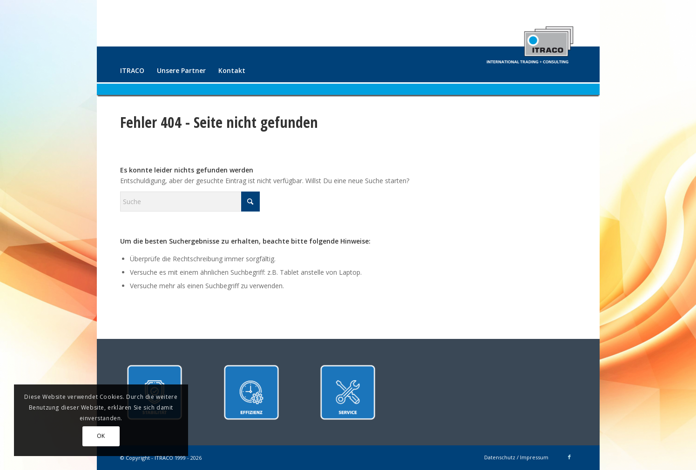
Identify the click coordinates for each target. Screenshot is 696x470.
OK (101, 436)
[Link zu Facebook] (569, 457)
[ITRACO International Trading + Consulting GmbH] (529, 41)
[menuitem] (132, 70)
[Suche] (190, 202)
